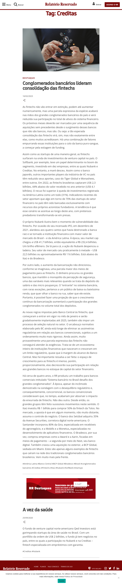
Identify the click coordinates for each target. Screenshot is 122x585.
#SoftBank (69, 468)
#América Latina (30, 463)
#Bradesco (69, 463)
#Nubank (59, 468)
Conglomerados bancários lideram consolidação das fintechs (57, 85)
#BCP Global (58, 463)
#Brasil (77, 463)
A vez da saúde (38, 510)
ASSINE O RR (112, 4)
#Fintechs (45, 468)
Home (36, 567)
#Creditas (36, 468)
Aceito (61, 581)
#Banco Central (45, 463)
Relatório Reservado (61, 4)
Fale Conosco (53, 567)
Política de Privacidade (73, 577)
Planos (43, 567)
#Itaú (52, 468)
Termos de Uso (67, 567)
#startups (78, 468)
